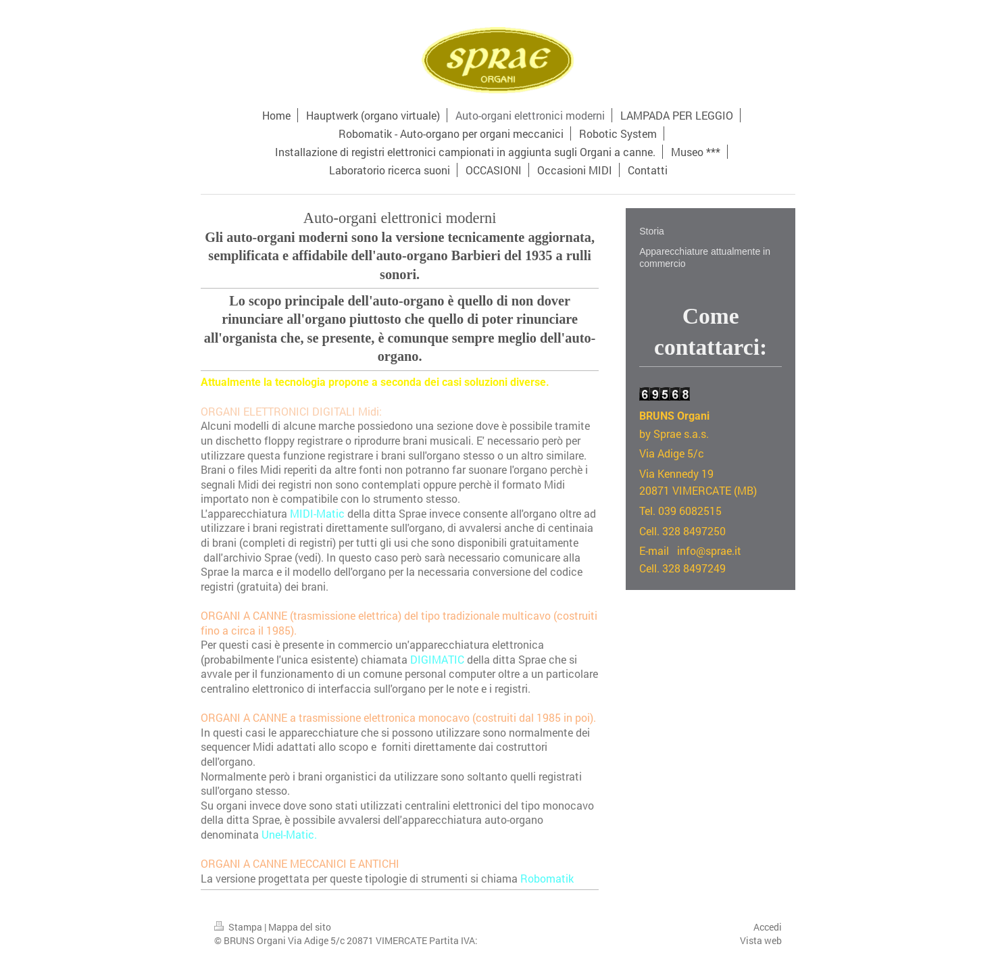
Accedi (767, 926)
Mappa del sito (299, 926)
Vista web (761, 940)
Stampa (239, 926)
